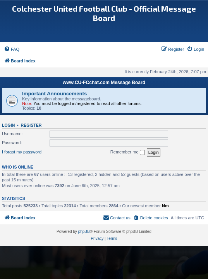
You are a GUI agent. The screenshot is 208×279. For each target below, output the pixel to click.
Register (31, 125)
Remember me (127, 152)
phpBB (84, 231)
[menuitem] (11, 49)
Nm (165, 205)
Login (8, 125)
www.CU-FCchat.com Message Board (104, 82)
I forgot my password (21, 152)
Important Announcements (54, 93)
